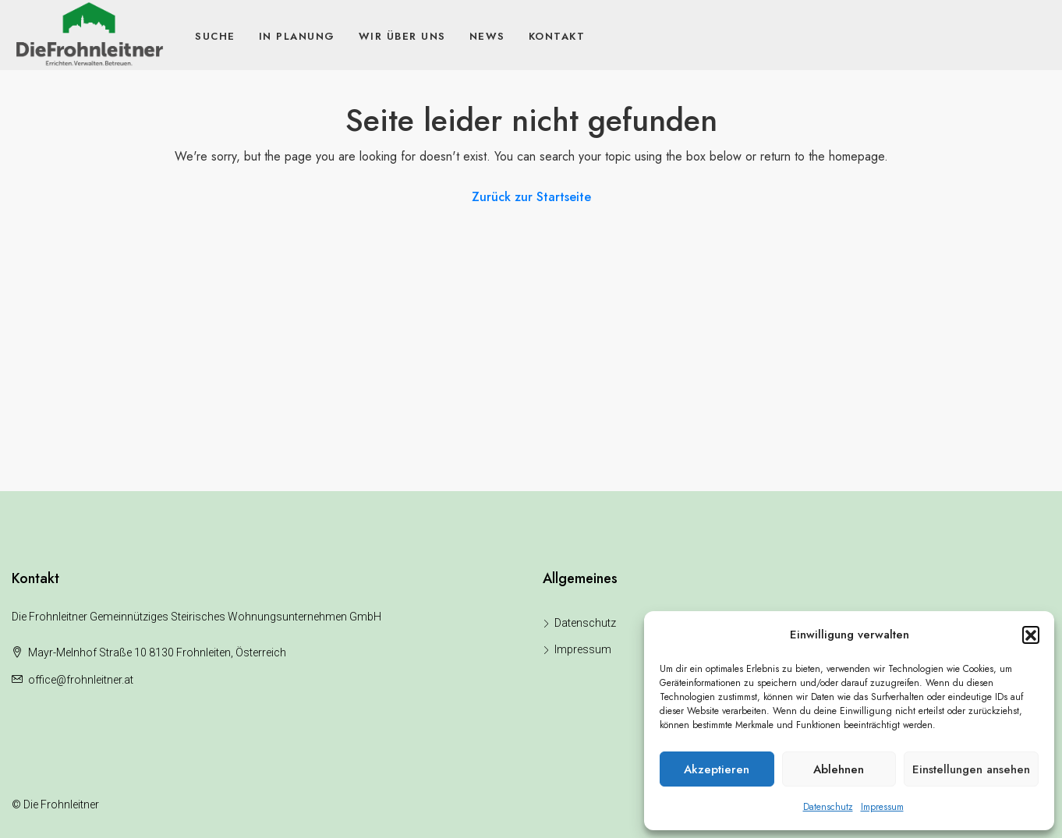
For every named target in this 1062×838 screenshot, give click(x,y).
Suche (215, 36)
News (487, 36)
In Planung (297, 36)
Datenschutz (828, 807)
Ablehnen (838, 769)
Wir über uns (402, 36)
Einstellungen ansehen (971, 769)
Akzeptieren (716, 769)
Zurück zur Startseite (531, 197)
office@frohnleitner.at (80, 680)
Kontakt (557, 36)
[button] (1031, 634)
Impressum (882, 807)
